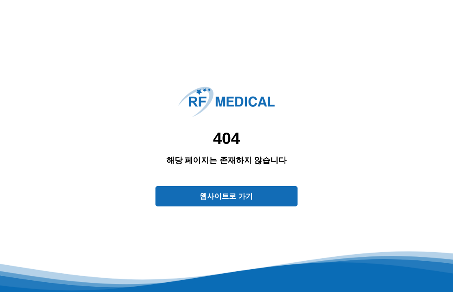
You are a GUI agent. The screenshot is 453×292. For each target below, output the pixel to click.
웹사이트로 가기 (226, 196)
